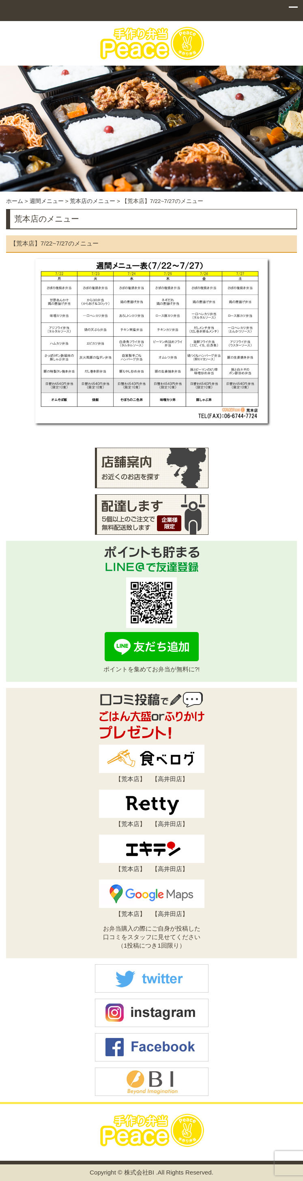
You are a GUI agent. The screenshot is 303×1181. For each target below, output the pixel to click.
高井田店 (170, 778)
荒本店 (130, 778)
